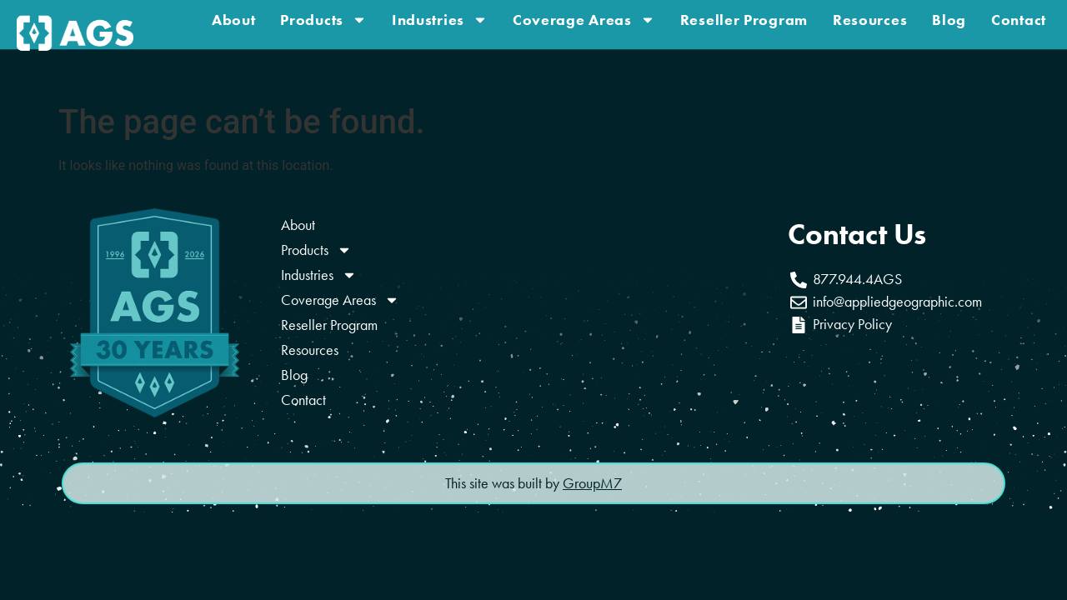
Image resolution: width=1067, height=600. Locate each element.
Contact (1018, 16)
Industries (440, 16)
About (234, 16)
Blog (949, 16)
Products (323, 16)
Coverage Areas (584, 16)
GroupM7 (592, 483)
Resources (870, 16)
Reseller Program (744, 16)
